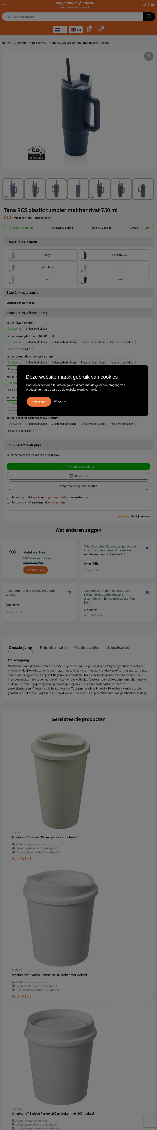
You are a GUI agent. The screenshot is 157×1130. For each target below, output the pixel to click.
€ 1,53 (92, 822)
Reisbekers (39, 42)
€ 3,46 (21, 822)
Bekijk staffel (43, 218)
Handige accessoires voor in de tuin (102, 1022)
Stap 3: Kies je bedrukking (27, 312)
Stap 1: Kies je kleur (22, 241)
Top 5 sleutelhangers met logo (100, 1033)
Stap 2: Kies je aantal (23, 292)
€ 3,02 (92, 927)
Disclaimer (9, 1039)
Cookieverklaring (13, 1027)
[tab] (19, 647)
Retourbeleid (88, 993)
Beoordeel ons (35, 570)
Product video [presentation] (81, 646)
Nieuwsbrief (88, 987)
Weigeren (60, 400)
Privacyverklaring (13, 1033)
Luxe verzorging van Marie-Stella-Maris (105, 1050)
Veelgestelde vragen (93, 970)
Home (6, 42)
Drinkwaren (21, 42)
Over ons (86, 964)
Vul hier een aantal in (20, 302)
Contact (85, 976)
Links (83, 981)
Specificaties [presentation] (111, 646)
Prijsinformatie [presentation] (50, 646)
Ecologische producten (95, 1045)
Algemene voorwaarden (17, 1022)
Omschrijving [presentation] (19, 646)
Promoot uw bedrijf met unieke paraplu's (106, 1039)
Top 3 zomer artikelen (94, 1027)
